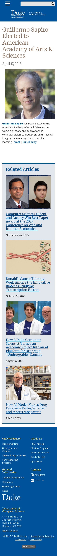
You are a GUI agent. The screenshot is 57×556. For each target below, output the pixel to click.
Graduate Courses (40, 452)
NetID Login (28, 547)
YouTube (39, 480)
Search (52, 4)
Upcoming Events (11, 486)
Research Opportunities (14, 455)
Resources (7, 482)
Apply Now (36, 461)
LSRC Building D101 (12, 516)
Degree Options (10, 443)
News (5, 490)
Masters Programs (40, 448)
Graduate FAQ (38, 457)
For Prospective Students (10, 461)
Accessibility (36, 539)
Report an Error (10, 530)
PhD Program (38, 443)
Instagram (40, 474)
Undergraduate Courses (10, 450)
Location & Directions (13, 477)
